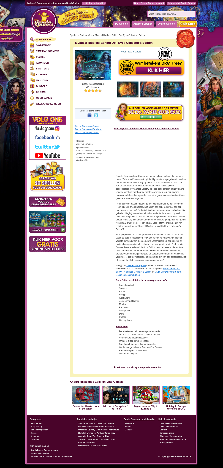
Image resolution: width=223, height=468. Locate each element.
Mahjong (42, 80)
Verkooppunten (167, 433)
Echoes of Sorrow (86, 442)
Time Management (47, 51)
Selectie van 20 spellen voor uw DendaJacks (51, 456)
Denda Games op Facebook (88, 129)
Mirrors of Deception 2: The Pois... (116, 407)
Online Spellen (166, 23)
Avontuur (42, 62)
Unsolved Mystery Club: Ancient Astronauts (98, 430)
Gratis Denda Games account (149, 3)
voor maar (131, 51)
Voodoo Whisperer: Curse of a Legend (96, 423)
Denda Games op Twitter (87, 132)
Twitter (128, 426)
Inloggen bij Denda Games (181, 3)
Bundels (41, 86)
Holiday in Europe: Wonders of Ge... (176, 407)
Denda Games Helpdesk (171, 423)
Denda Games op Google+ (87, 126)
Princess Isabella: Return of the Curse (96, 426)
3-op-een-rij (43, 45)
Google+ (129, 430)
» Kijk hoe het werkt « (94, 3)
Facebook (129, 423)
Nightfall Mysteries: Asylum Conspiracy (96, 433)
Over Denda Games (169, 426)
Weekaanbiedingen (48, 103)
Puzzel (40, 57)
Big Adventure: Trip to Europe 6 (146, 407)
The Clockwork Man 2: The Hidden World (97, 439)
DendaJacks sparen (40, 453)
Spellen (73, 35)
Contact (163, 430)
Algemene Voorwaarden (171, 436)
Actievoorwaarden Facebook (173, 439)
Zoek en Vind (44, 39)
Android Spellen (142, 23)
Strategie (42, 68)
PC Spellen (121, 23)
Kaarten (41, 74)
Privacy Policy (166, 442)
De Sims (40, 92)
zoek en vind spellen (136, 265)
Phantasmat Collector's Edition (92, 446)
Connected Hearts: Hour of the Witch (85, 407)
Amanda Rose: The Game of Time (93, 436)
